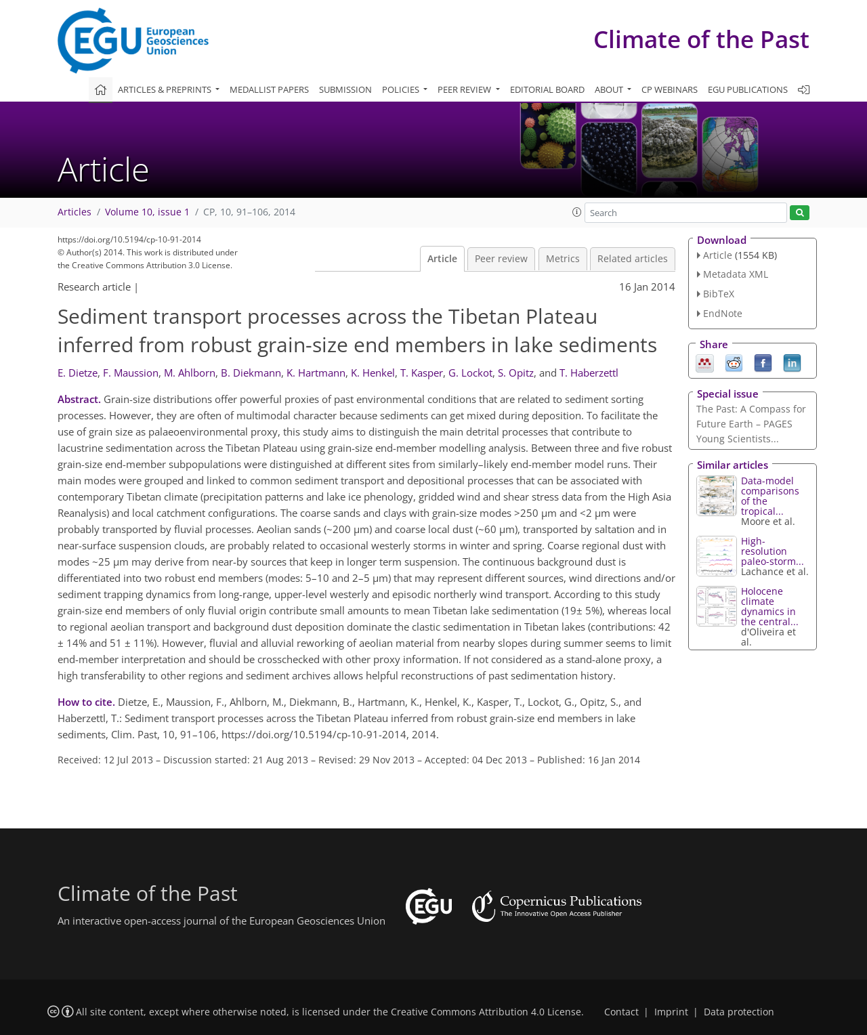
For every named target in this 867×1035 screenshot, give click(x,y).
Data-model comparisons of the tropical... (770, 496)
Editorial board (547, 89)
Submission (345, 89)
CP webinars (669, 89)
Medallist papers (269, 89)
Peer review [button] (465, 89)
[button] (577, 212)
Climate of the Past (701, 39)
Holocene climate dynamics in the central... (770, 606)
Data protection (739, 1012)
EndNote (722, 313)
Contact (621, 1012)
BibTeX (718, 293)
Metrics (563, 259)
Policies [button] (401, 89)
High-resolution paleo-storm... (772, 551)
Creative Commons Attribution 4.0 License (486, 1012)
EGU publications (748, 89)
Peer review (501, 259)
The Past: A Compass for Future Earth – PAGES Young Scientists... (751, 423)
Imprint (671, 1012)
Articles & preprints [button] (165, 89)
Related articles (632, 259)
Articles (74, 212)
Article (442, 259)
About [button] (610, 89)
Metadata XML (735, 274)
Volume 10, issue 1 (147, 212)
